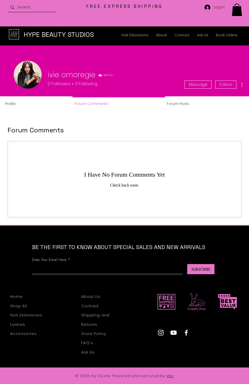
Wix (170, 375)
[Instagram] (161, 332)
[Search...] (31, 7)
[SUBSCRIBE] (200, 269)
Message (198, 84)
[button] (237, 10)
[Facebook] (186, 332)
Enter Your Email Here (49, 260)
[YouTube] (173, 332)
